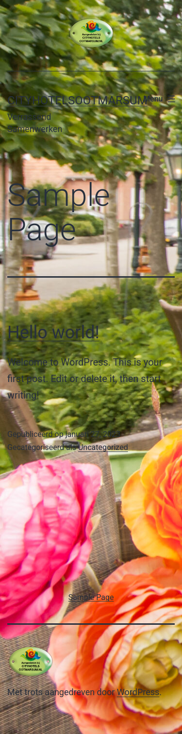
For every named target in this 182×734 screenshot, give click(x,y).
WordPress (138, 692)
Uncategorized (103, 447)
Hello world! (53, 332)
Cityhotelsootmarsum (77, 100)
